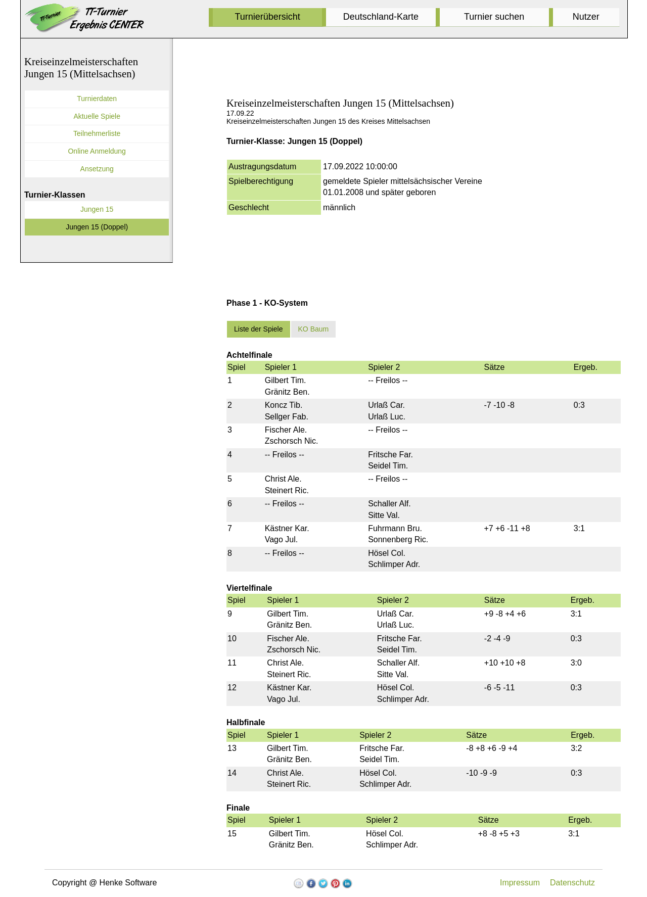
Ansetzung (97, 169)
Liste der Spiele (258, 329)
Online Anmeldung (96, 151)
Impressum (520, 882)
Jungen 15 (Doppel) (97, 227)
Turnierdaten (97, 99)
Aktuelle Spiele (96, 116)
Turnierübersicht (267, 17)
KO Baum (313, 329)
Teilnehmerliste (96, 133)
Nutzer (586, 17)
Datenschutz (572, 882)
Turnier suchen (494, 17)
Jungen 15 (96, 209)
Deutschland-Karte (381, 17)
